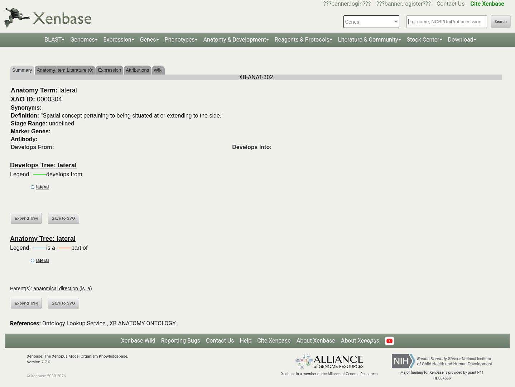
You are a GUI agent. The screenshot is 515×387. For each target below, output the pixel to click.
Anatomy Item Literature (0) (65, 70)
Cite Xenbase (274, 340)
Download (460, 39)
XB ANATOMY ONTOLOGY (143, 323)
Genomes (82, 39)
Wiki (158, 70)
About (360, 340)
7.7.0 (45, 362)
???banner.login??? (347, 3)
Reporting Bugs (180, 340)
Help (245, 340)
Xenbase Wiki (138, 340)
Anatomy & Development (234, 39)
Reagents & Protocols (302, 39)
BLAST (53, 39)
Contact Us (451, 3)
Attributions (137, 70)
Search (501, 21)
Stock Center (423, 39)
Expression (117, 39)
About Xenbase (316, 340)
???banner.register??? (403, 3)
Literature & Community (368, 39)
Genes (148, 39)
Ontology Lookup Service (73, 323)
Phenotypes (180, 39)
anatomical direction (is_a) (62, 288)
